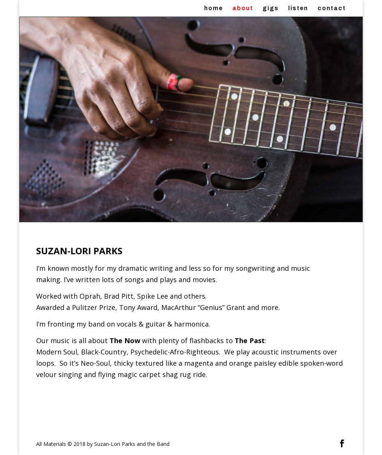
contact (332, 8)
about (242, 8)
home (213, 8)
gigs (271, 8)
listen (298, 8)
